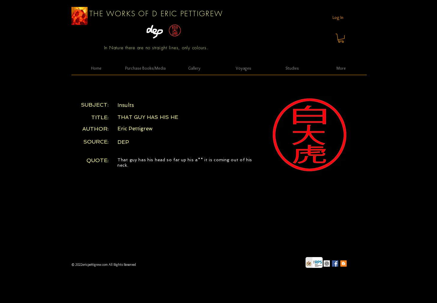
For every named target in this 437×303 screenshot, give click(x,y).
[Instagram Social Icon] (327, 263)
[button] (341, 38)
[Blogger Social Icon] (343, 263)
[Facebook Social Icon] (335, 263)
